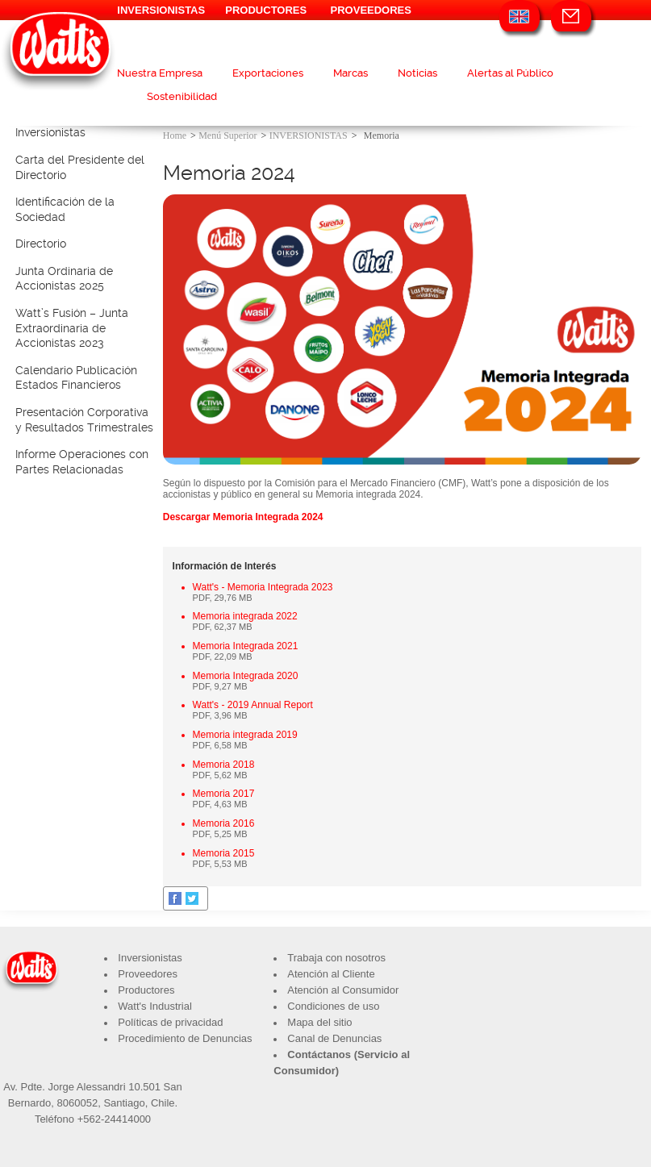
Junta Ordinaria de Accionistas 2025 (64, 279)
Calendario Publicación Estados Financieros (76, 378)
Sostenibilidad (182, 96)
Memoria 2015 (224, 853)
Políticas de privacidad (170, 1022)
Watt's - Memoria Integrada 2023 (263, 587)
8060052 (77, 1103)
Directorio (40, 243)
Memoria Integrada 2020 (245, 675)
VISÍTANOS (266, 30)
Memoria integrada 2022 (245, 616)
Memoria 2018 (224, 764)
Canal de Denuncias (334, 1038)
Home (174, 135)
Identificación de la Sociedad (65, 209)
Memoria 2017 (224, 793)
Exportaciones (267, 73)
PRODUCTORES (266, 10)
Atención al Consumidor (343, 990)
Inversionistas (50, 132)
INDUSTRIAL (161, 30)
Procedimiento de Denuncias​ (185, 1038)
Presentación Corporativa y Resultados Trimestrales (84, 420)
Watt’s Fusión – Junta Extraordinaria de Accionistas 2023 (71, 327)
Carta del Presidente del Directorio (79, 167)
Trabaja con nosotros (336, 958)
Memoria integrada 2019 (245, 734)
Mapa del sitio (319, 1022)
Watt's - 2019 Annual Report (253, 705)
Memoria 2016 (224, 823)
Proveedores (147, 974)
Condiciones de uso (333, 1006)
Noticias (417, 73)
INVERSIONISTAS (161, 10)
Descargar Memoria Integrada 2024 (243, 517)
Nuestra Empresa (159, 73)
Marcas (350, 73)
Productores (146, 990)
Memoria (381, 135)
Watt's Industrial (155, 1006)
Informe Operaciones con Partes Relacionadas (81, 462)
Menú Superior (227, 135)
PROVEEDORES (371, 10)
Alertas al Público (510, 73)
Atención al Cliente (330, 974)
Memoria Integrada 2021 (245, 646)
